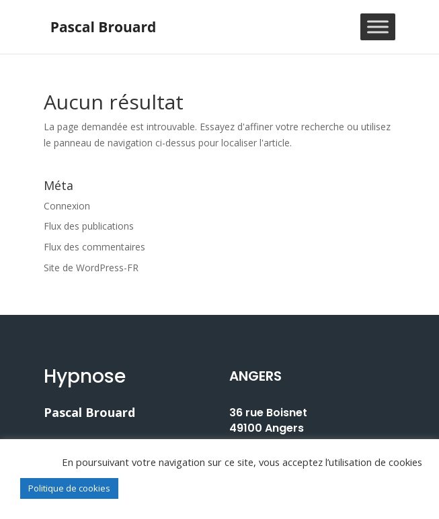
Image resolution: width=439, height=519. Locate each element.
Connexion (67, 205)
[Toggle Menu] (378, 26)
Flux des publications (89, 226)
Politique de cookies (69, 488)
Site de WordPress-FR (91, 267)
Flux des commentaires (94, 246)
